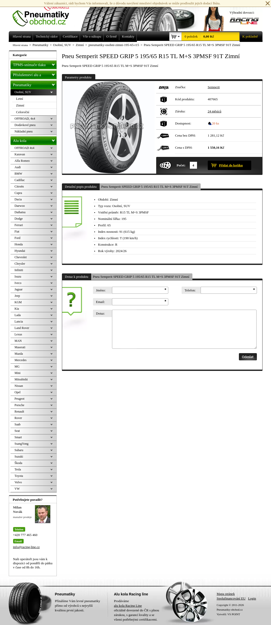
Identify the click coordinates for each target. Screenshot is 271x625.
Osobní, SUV (23, 92)
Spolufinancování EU (231, 598)
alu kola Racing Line (128, 606)
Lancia (19, 321)
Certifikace (70, 36)
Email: (100, 302)
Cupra (18, 193)
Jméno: (101, 290)
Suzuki (19, 456)
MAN (18, 341)
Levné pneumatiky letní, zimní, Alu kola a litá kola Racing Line (45, 13)
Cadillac (20, 180)
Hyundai (20, 251)
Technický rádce (47, 36)
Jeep (17, 296)
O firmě (111, 36)
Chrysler (20, 263)
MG (17, 366)
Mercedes (21, 360)
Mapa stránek (226, 594)
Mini (18, 373)
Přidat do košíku (231, 165)
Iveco (18, 283)
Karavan (20, 154)
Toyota (19, 476)
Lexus (18, 334)
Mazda (19, 353)
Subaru (19, 450)
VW (17, 488)
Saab (18, 424)
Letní (19, 99)
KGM (18, 302)
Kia (17, 308)
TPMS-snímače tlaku (35, 63)
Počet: (181, 165)
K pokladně (248, 36)
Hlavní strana (20, 45)
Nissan (19, 386)
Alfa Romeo (22, 161)
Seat (17, 431)
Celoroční (22, 112)
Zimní (20, 105)
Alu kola (35, 139)
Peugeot (20, 398)
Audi (18, 167)
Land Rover (22, 328)
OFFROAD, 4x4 (25, 118)
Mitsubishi (21, 379)
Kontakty (128, 36)
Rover (18, 418)
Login (252, 598)
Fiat (17, 231)
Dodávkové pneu (25, 125)
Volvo (18, 482)
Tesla (18, 469)
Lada (18, 315)
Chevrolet (21, 257)
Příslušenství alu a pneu (35, 74)
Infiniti (19, 270)
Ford (18, 238)
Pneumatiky (35, 84)
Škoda (18, 463)
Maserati (20, 347)
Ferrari (19, 225)
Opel (18, 392)
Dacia (18, 199)
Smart (18, 437)
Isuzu (18, 276)
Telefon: (190, 290)
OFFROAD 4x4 (24, 148)
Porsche (19, 405)
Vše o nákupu (92, 36)
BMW (18, 173)
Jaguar (19, 289)
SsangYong (22, 443)
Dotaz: (100, 313)
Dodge (19, 218)
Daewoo (20, 206)
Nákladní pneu (24, 131)
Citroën (19, 186)
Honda (19, 244)
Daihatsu (20, 212)
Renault (19, 411)
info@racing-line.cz (26, 547)
